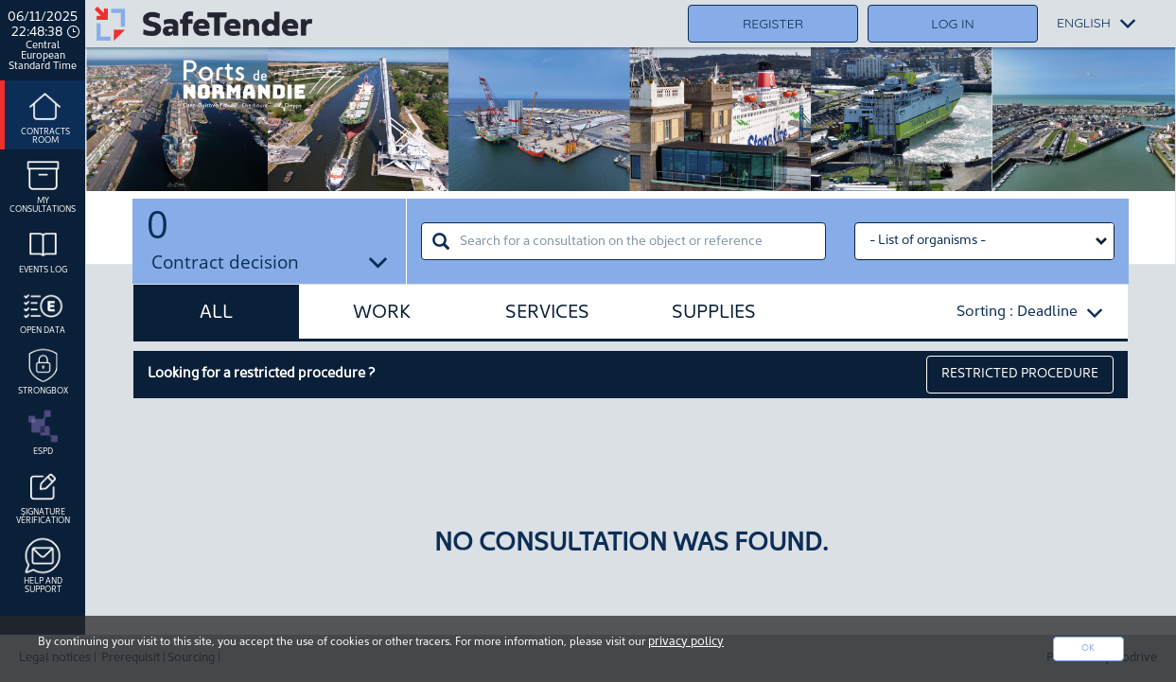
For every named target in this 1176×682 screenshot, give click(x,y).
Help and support (43, 564)
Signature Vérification (43, 495)
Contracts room (45, 115)
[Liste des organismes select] (984, 241)
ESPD (43, 430)
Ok (1088, 648)
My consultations (42, 184)
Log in (952, 23)
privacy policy (686, 642)
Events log (43, 248)
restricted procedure (1019, 374)
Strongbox (43, 369)
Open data (42, 309)
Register (773, 23)
